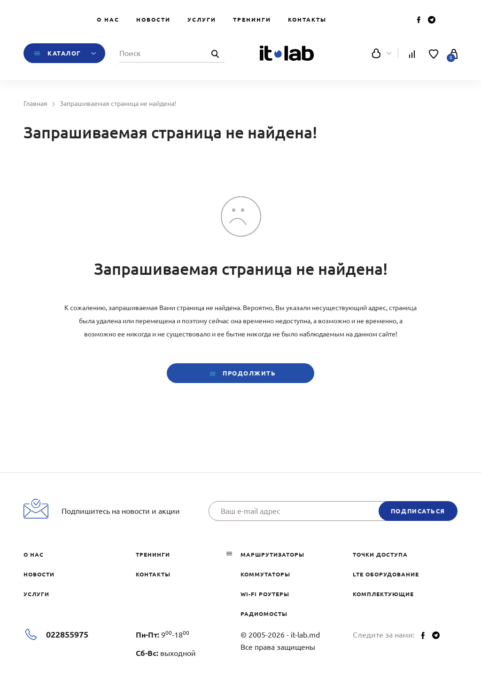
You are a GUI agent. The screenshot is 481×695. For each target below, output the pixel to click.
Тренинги (252, 19)
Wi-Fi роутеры (264, 594)
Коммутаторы (265, 574)
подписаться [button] (418, 511)
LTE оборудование (386, 574)
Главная (35, 103)
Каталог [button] (64, 53)
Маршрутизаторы (272, 554)
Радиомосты (263, 614)
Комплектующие (383, 594)
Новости (153, 19)
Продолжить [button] (240, 373)
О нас (108, 19)
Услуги (201, 19)
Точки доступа (380, 554)
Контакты (307, 19)
